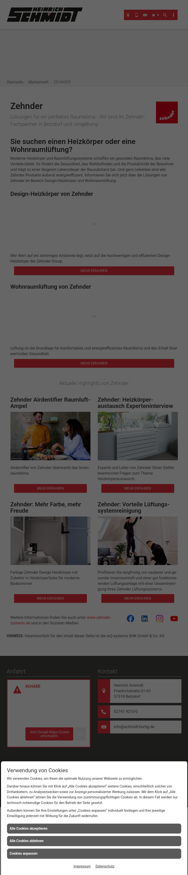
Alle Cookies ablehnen (27, 841)
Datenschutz (105, 866)
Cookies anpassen (24, 853)
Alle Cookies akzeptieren (29, 828)
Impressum (82, 866)
